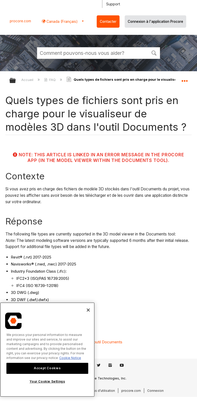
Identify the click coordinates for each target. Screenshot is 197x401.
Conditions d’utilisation (98, 391)
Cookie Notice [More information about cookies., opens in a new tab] (70, 358)
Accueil (27, 80)
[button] (154, 52)
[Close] (88, 310)
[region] (47, 349)
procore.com (20, 21)
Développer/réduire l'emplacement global (184, 79)
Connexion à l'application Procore (155, 21)
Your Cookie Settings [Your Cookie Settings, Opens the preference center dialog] (47, 381)
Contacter (108, 21)
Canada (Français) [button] (61, 21)
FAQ (50, 80)
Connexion (155, 391)
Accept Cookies (47, 368)
